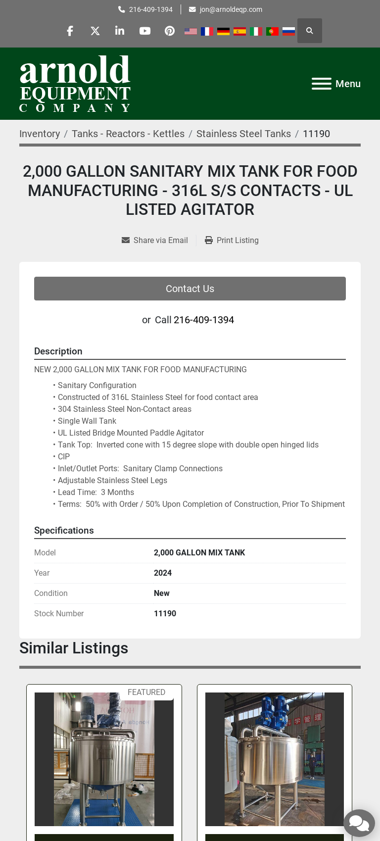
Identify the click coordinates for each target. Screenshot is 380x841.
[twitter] (95, 30)
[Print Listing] (231, 240)
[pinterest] (170, 30)
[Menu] (322, 84)
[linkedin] (120, 30)
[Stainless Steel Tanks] (243, 134)
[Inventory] (39, 134)
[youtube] (145, 30)
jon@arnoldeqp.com (231, 9)
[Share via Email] (158, 240)
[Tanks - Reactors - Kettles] (128, 134)
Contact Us (190, 289)
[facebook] (69, 30)
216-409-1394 (151, 9)
